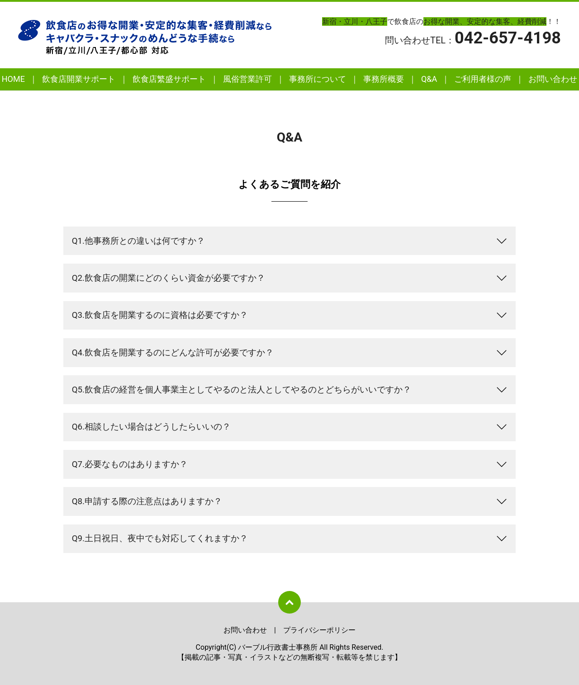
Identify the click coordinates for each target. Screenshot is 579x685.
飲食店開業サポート (78, 79)
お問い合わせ (552, 79)
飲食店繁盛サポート (169, 79)
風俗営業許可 (247, 79)
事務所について (317, 79)
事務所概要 (383, 79)
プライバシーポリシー (319, 630)
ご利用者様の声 (482, 79)
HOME (13, 79)
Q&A (429, 79)
